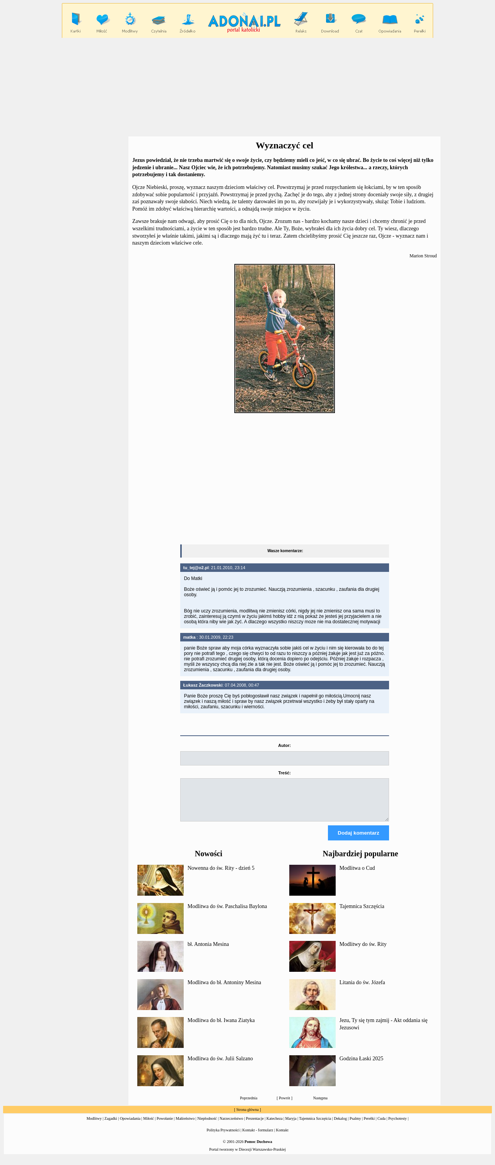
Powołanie (165, 1125)
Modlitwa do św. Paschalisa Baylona (227, 913)
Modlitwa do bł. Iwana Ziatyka (221, 1027)
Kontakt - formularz (257, 1137)
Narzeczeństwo (231, 1125)
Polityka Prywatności (223, 1137)
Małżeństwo (185, 1125)
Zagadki (110, 1125)
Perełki (369, 1125)
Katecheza (274, 1125)
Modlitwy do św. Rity (363, 951)
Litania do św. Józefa (362, 989)
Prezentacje (255, 1125)
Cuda (381, 1125)
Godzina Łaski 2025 (362, 1065)
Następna (320, 1105)
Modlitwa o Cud (357, 875)
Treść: (284, 772)
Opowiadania (130, 1125)
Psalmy (355, 1125)
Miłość (148, 1125)
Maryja (291, 1125)
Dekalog (340, 1125)
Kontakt (282, 1137)
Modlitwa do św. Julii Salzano (220, 1065)
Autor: (284, 745)
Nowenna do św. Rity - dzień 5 (221, 875)
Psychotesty (397, 1125)
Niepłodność (207, 1125)
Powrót (284, 1105)
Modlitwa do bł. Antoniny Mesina (224, 989)
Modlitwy (94, 1125)
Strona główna (247, 1116)
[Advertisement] (248, 87)
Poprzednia (249, 1105)
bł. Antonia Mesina (208, 951)
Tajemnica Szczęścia (362, 913)
